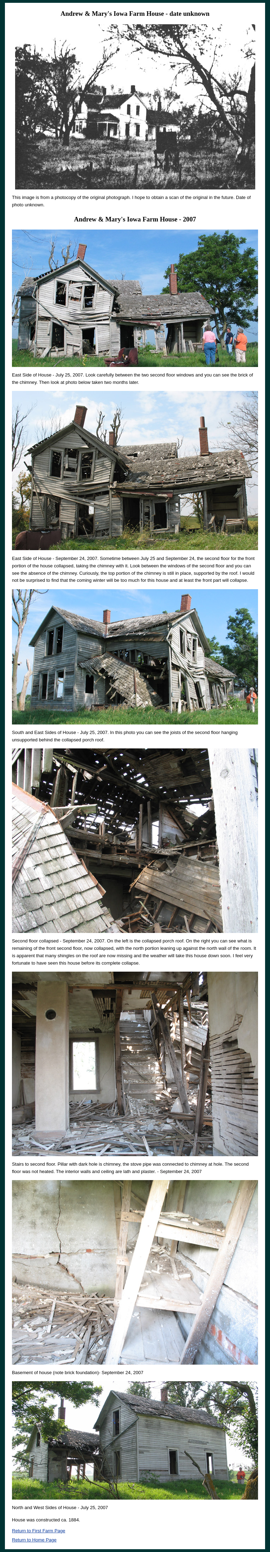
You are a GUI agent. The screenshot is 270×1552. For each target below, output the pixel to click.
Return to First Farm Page (38, 1530)
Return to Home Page (34, 1540)
